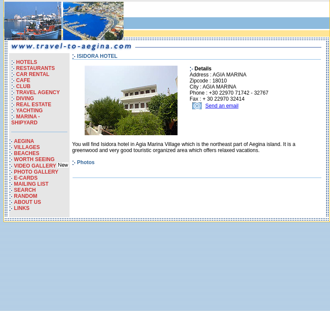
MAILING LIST (31, 184)
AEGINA (24, 141)
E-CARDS (26, 178)
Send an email (221, 106)
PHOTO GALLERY (36, 172)
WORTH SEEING (34, 159)
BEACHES (26, 153)
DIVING (25, 98)
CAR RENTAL (32, 74)
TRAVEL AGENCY (38, 92)
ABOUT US (27, 202)
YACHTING (29, 111)
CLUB (23, 86)
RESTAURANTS (35, 68)
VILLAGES (27, 147)
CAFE (23, 80)
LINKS (21, 208)
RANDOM (25, 196)
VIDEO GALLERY (35, 166)
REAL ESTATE (33, 105)
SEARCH (25, 190)
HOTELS (26, 62)
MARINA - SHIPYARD (25, 120)
